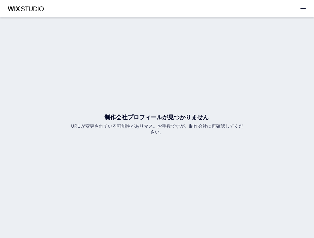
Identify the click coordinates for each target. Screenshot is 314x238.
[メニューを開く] (303, 9)
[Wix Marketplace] (26, 9)
